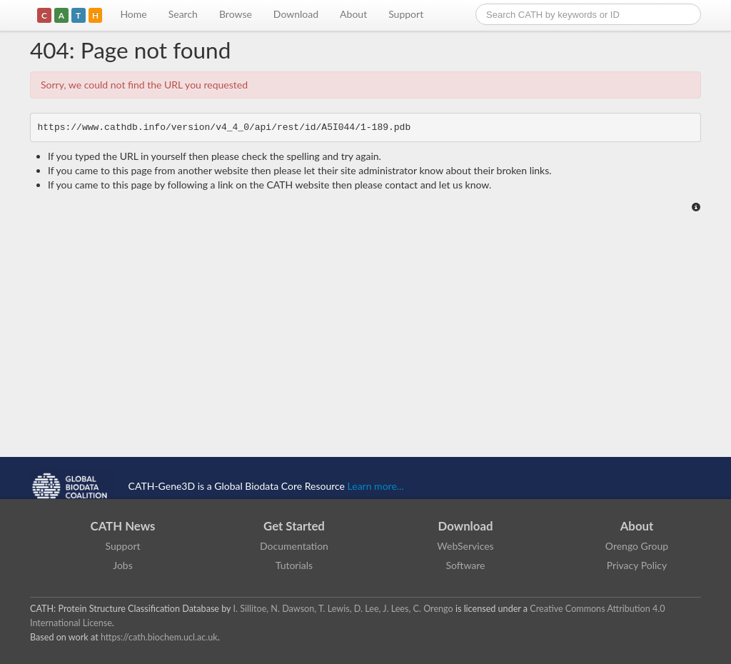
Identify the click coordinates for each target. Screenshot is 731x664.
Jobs (123, 565)
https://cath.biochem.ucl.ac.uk (159, 637)
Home (133, 14)
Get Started (294, 525)
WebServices (465, 546)
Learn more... (376, 486)
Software (465, 565)
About (353, 14)
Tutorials (294, 565)
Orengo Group (636, 546)
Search (183, 14)
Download (295, 14)
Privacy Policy (637, 565)
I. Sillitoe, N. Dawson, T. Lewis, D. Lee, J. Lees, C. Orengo (343, 608)
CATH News (123, 525)
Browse (235, 14)
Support (405, 14)
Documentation (294, 546)
